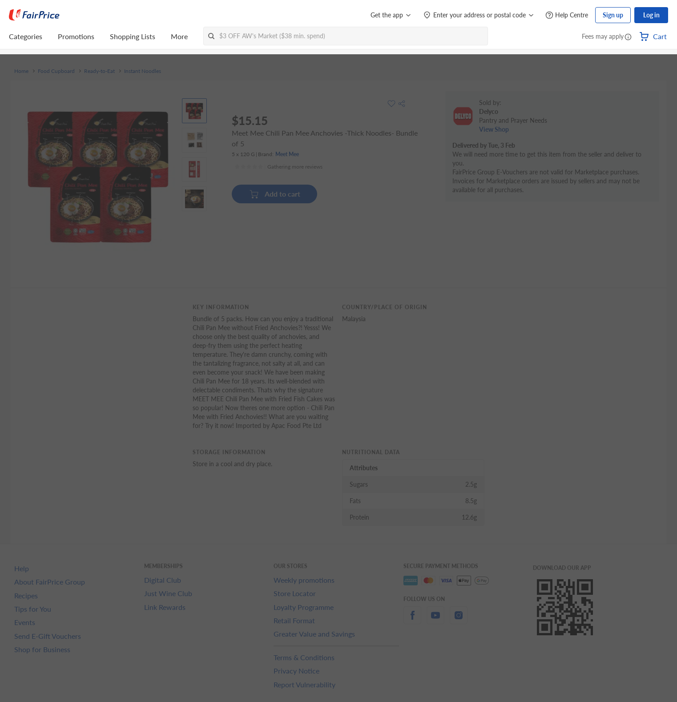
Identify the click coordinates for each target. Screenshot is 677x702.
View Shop (494, 129)
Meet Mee (287, 154)
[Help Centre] (566, 15)
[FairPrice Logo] (34, 15)
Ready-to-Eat (99, 71)
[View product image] (194, 111)
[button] (628, 37)
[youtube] (435, 620)
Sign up (613, 15)
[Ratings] (278, 166)
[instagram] (458, 620)
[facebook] (412, 620)
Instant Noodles (142, 71)
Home (21, 71)
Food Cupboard (56, 71)
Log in (651, 15)
